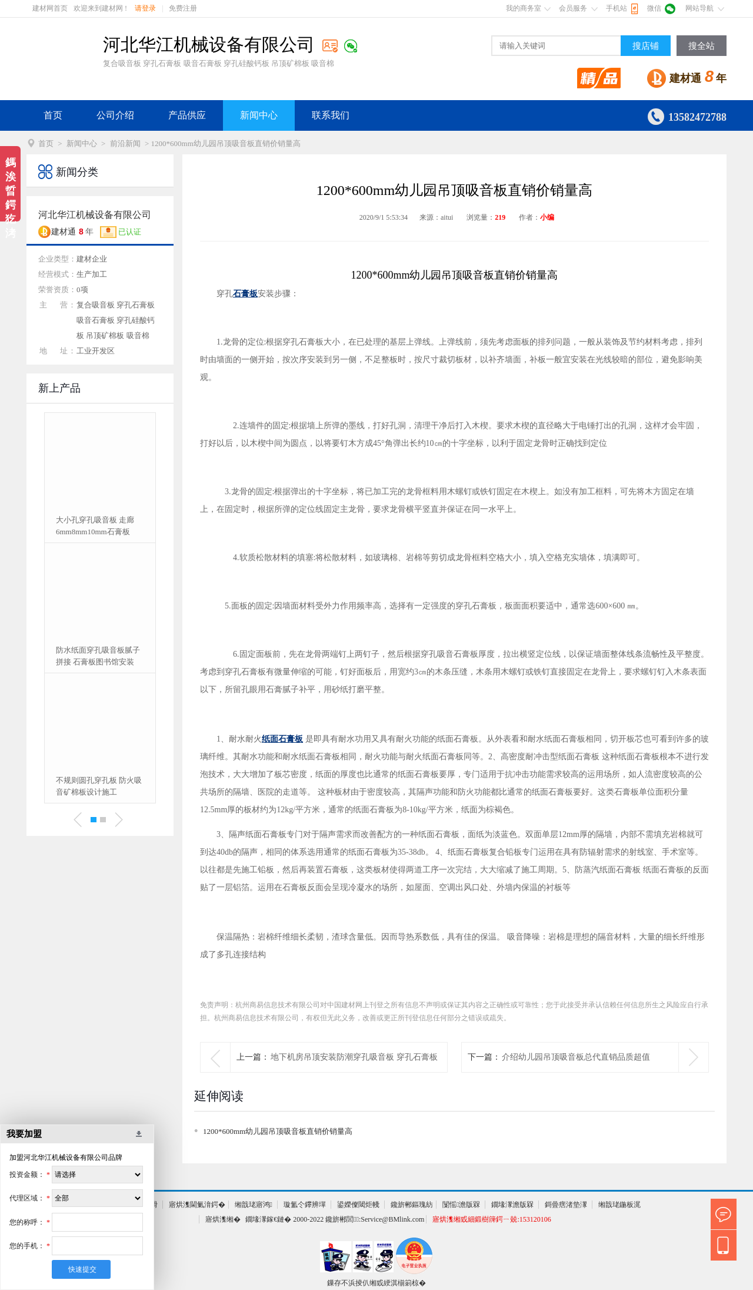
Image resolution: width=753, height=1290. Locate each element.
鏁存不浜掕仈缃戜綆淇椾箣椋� (376, 1283)
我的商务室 (523, 8)
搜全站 (701, 46)
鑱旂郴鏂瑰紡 (412, 1204)
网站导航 (699, 8)
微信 (654, 8)
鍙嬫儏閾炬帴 (358, 1204)
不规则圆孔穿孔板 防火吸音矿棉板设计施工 (99, 786)
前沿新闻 (125, 143)
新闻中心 (259, 115)
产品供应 (187, 115)
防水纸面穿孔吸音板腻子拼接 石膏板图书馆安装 (98, 656)
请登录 (145, 8)
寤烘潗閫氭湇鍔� (197, 1204)
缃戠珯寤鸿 (253, 1204)
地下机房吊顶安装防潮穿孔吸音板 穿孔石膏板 (354, 1057)
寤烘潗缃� (223, 1219)
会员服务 (573, 8)
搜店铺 (645, 46)
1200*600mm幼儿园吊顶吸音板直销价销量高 (277, 1131)
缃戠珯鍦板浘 (619, 1204)
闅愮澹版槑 (461, 1204)
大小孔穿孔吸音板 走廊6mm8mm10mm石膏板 (95, 525)
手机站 (616, 8)
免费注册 (183, 8)
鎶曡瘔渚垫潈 (566, 1204)
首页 (53, 115)
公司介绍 (115, 115)
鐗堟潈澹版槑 (512, 1204)
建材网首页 (50, 8)
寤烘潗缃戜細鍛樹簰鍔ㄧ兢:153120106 (491, 1219)
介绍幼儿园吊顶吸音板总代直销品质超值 (576, 1057)
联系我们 (330, 115)
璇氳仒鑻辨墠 (305, 1204)
